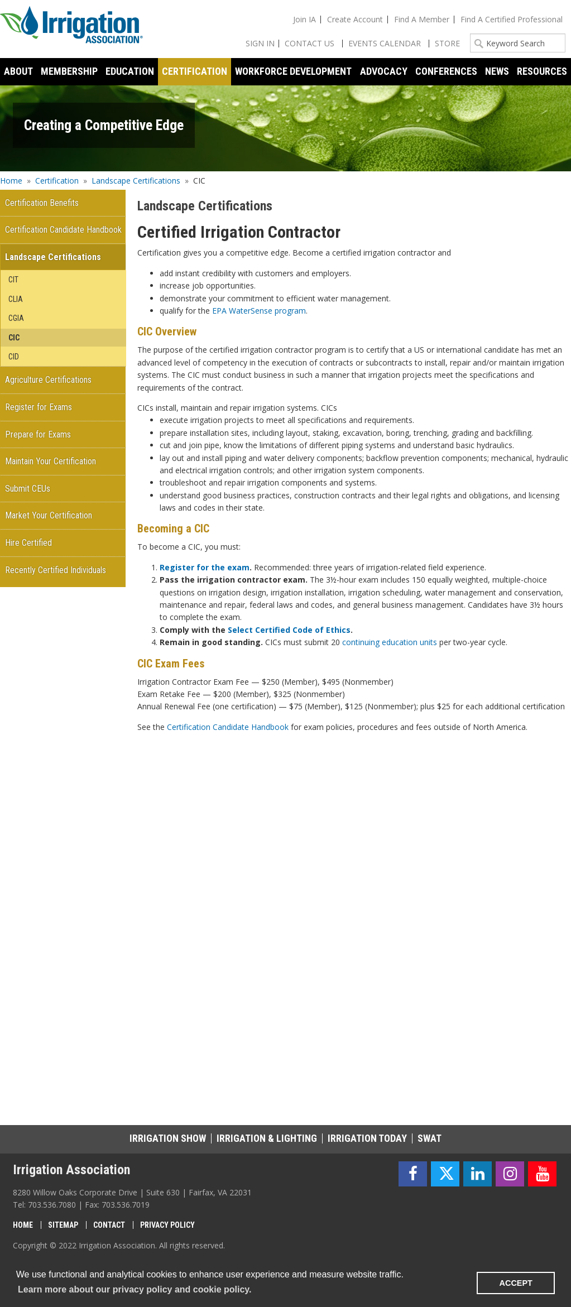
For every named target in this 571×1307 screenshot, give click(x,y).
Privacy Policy (167, 1225)
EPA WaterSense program (259, 310)
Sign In (260, 43)
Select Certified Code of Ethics (289, 629)
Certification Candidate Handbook (228, 727)
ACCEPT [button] (516, 1283)
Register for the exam (204, 567)
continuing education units (389, 642)
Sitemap (63, 1225)
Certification (57, 180)
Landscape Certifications (136, 180)
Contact (109, 1225)
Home (11, 180)
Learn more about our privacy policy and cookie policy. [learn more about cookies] (134, 1289)
